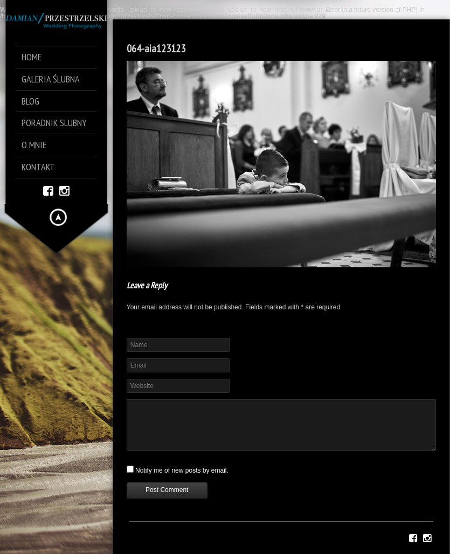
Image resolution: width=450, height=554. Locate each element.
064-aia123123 (156, 48)
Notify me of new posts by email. (182, 470)
